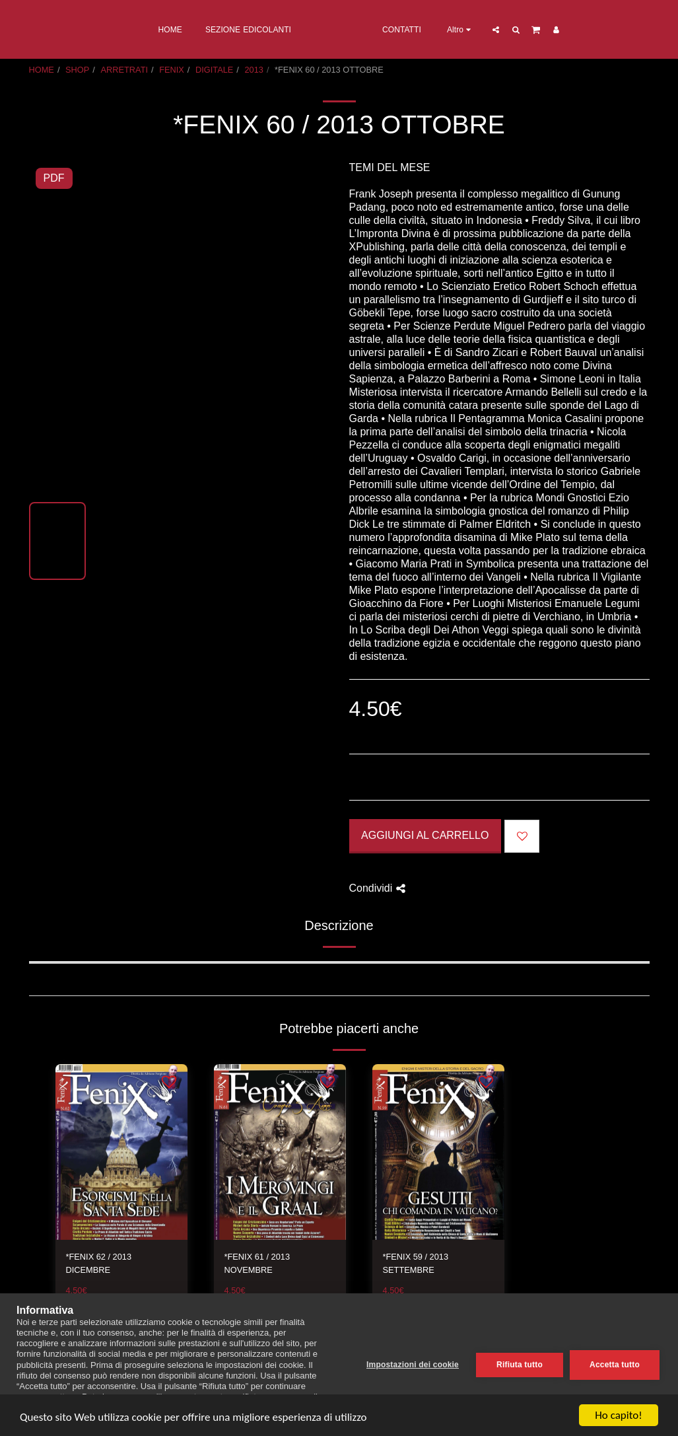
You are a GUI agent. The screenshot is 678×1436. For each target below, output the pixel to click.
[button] (550, 29)
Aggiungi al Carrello (425, 835)
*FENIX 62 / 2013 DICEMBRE (99, 1263)
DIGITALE (214, 70)
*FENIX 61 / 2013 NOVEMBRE (257, 1263)
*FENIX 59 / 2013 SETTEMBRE (416, 1263)
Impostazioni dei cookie (412, 1364)
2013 (253, 70)
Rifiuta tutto (519, 1364)
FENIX (171, 70)
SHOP (77, 70)
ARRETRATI (124, 70)
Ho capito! (618, 1415)
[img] (121, 1152)
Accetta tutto (615, 1364)
